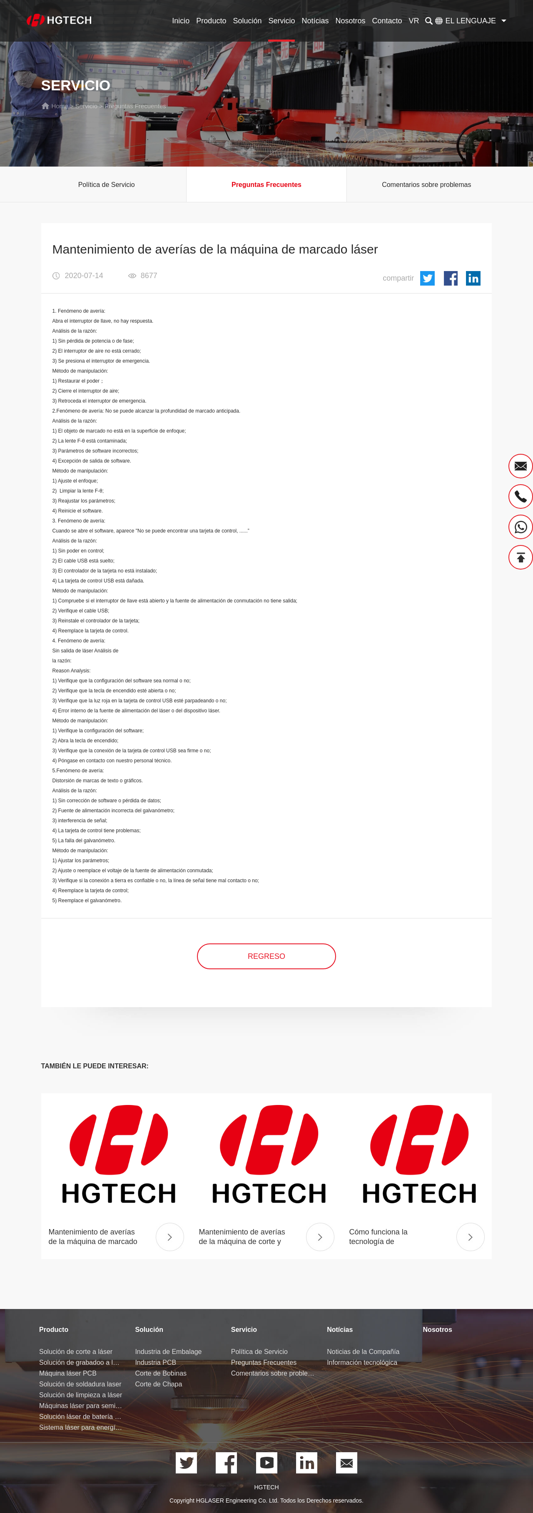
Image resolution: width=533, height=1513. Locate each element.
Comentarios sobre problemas (426, 184)
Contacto (387, 21)
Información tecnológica (362, 1362)
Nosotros (351, 21)
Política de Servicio (106, 184)
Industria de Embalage (168, 1351)
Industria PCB (155, 1362)
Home (60, 105)
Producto (211, 21)
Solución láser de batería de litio (80, 1416)
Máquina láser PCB (68, 1373)
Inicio (180, 21)
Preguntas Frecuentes (135, 105)
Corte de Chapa (158, 1384)
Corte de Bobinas (161, 1373)
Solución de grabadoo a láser (80, 1362)
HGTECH (266, 1487)
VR (414, 21)
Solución (247, 21)
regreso (266, 956)
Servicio (281, 21)
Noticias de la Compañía (363, 1351)
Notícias (315, 21)
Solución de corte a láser (75, 1351)
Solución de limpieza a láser (80, 1395)
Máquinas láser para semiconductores (80, 1405)
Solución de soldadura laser (80, 1384)
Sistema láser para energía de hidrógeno (80, 1427)
